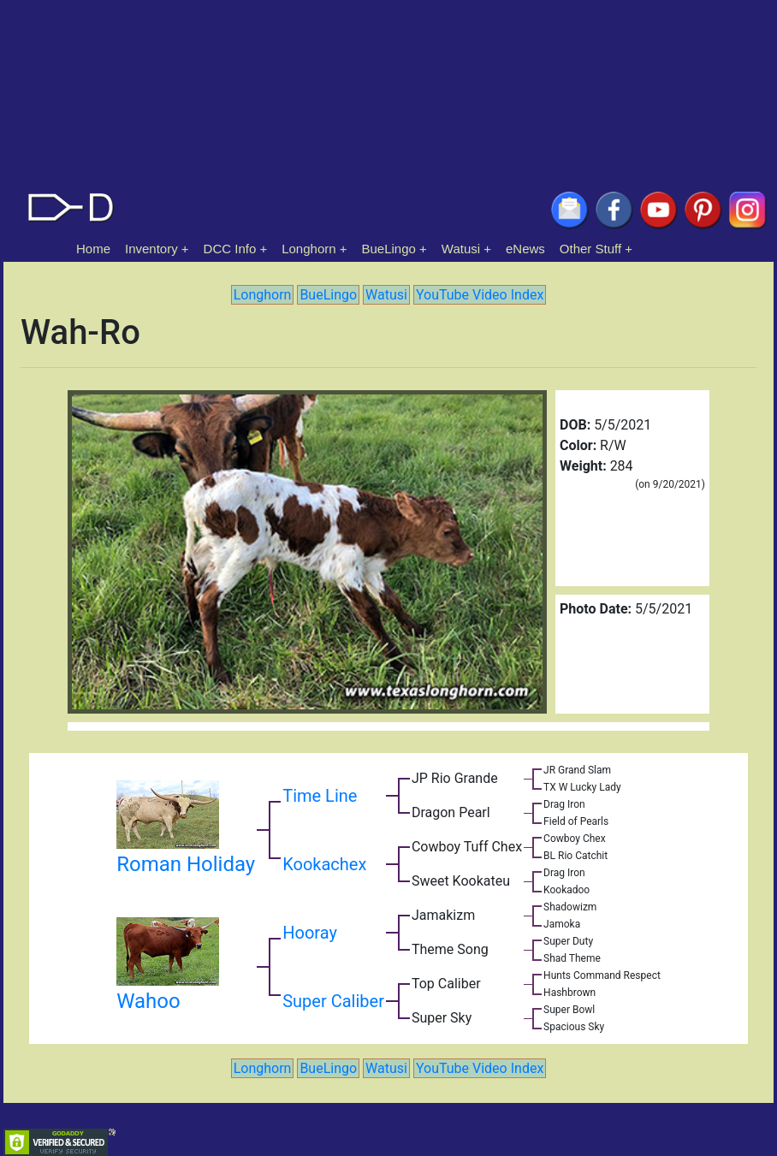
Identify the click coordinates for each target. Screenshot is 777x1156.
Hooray (309, 932)
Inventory (151, 248)
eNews (525, 248)
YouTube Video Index (479, 295)
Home (93, 248)
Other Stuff (590, 248)
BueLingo (389, 248)
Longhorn (308, 248)
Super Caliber (333, 1001)
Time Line (319, 795)
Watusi (461, 248)
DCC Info (230, 248)
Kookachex (324, 864)
